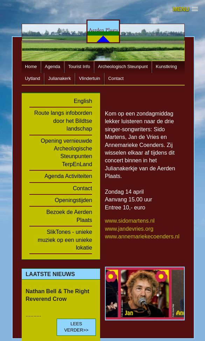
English (83, 101)
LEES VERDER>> (76, 327)
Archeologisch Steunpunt (123, 66)
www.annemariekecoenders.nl (142, 236)
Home (31, 66)
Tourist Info (79, 66)
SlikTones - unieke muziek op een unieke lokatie (65, 240)
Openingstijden (73, 200)
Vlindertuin (89, 78)
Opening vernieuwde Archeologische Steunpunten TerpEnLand (66, 152)
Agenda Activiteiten (68, 176)
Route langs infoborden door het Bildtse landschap (63, 121)
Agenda (52, 66)
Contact (115, 78)
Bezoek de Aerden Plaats (69, 216)
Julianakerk (59, 78)
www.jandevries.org (129, 229)
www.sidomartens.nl (130, 221)
